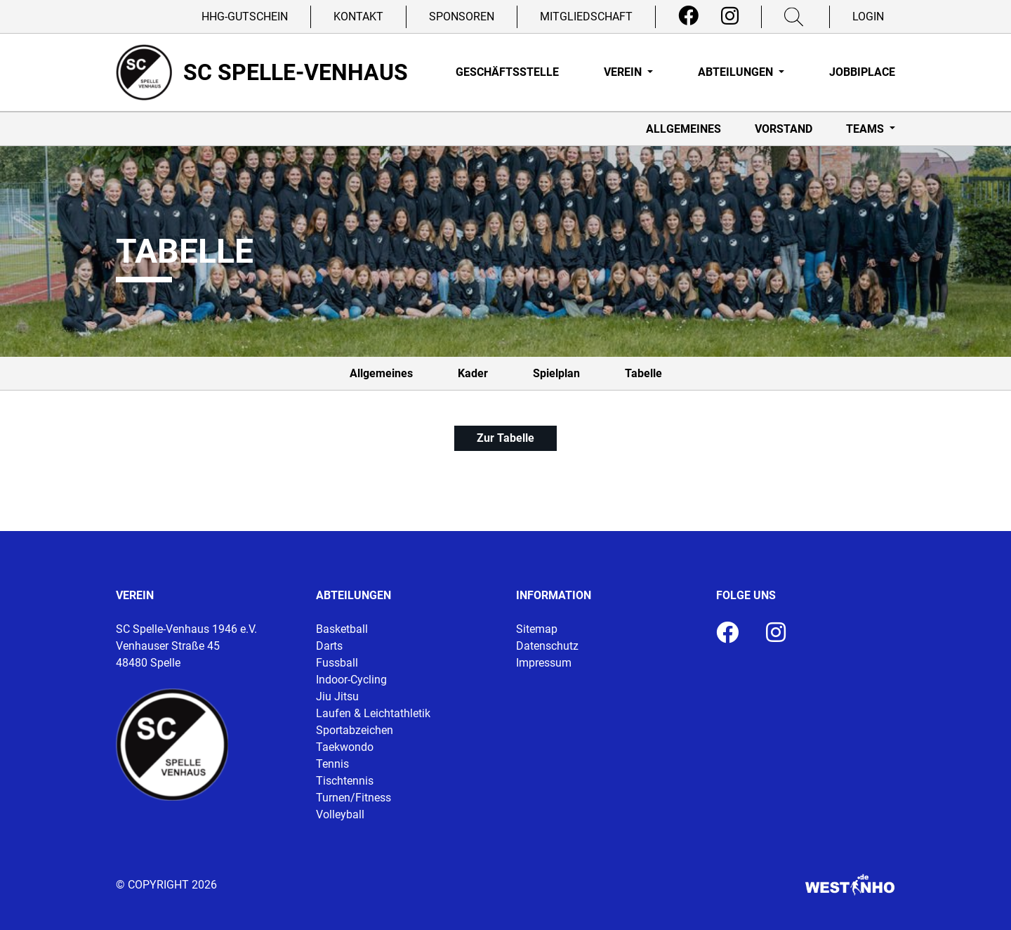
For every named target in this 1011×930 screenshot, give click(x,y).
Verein (624, 72)
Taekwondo (345, 747)
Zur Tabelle (505, 438)
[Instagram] (730, 16)
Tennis (332, 764)
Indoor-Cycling (351, 679)
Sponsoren (461, 16)
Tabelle (643, 373)
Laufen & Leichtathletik (373, 713)
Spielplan (556, 373)
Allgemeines (683, 129)
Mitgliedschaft (586, 16)
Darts (329, 646)
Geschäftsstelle (507, 72)
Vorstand (783, 129)
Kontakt (358, 16)
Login (868, 16)
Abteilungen (737, 72)
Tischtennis (345, 780)
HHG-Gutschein (244, 16)
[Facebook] (688, 16)
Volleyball (340, 814)
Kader (473, 373)
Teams (866, 129)
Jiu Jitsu (337, 696)
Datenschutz (547, 646)
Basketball (342, 629)
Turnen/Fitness (353, 797)
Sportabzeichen (354, 730)
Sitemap (536, 629)
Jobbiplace (862, 72)
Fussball (337, 662)
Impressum (543, 662)
